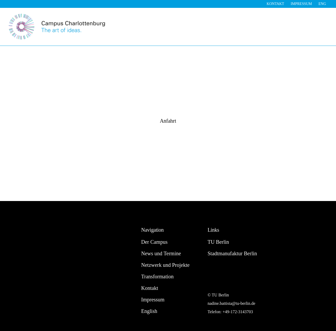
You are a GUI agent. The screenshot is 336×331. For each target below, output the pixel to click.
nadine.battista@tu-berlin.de (231, 303)
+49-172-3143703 (238, 312)
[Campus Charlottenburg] (57, 15)
